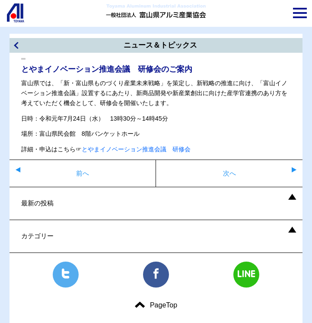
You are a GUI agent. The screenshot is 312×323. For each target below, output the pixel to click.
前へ (82, 173)
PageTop (163, 305)
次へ (229, 173)
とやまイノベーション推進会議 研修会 (136, 149)
